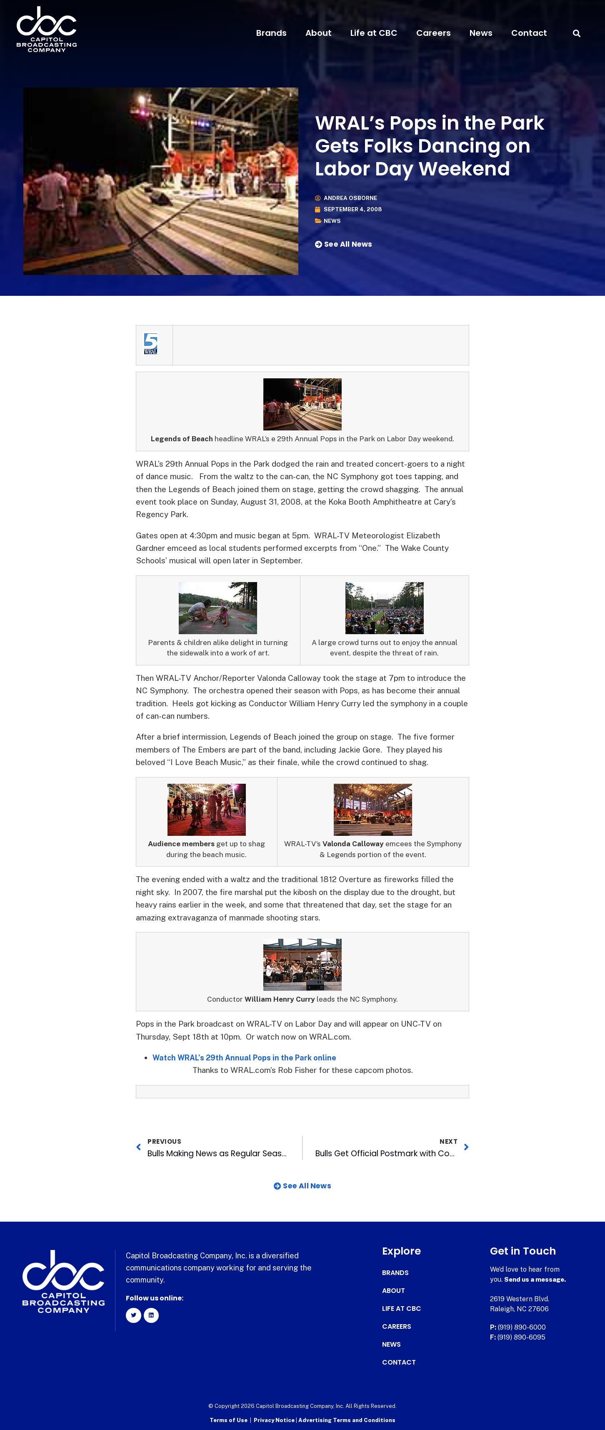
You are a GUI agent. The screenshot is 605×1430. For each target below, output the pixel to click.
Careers (433, 33)
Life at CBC (374, 33)
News (481, 33)
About (318, 33)
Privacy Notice (275, 1420)
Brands (271, 33)
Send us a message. (536, 1279)
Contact (529, 33)
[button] (577, 33)
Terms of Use (229, 1420)
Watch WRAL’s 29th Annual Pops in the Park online (249, 1057)
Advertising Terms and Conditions (346, 1420)
